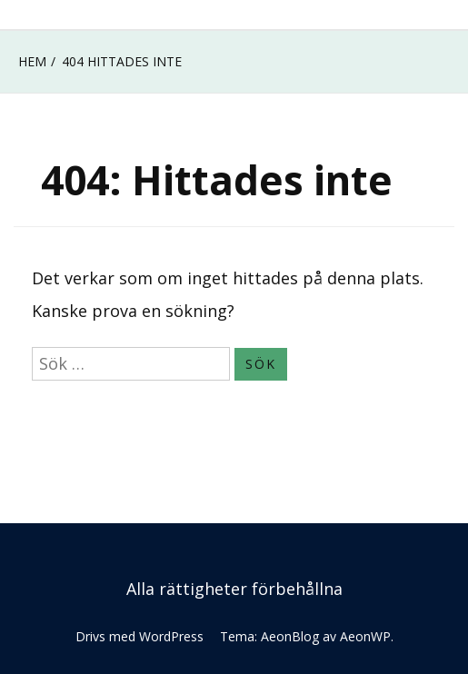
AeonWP (365, 636)
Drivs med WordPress (139, 636)
